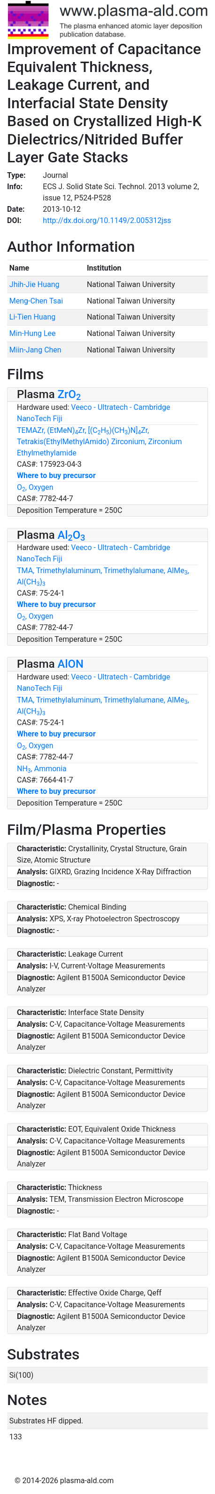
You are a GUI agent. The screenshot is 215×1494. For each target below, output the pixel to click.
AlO (71, 535)
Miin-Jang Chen (35, 349)
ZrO (69, 394)
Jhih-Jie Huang (34, 284)
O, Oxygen (35, 487)
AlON (71, 664)
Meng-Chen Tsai (36, 300)
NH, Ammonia (42, 768)
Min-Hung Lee (32, 333)
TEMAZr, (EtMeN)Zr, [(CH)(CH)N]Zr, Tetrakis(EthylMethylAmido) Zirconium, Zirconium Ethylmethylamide (99, 441)
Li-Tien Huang (32, 316)
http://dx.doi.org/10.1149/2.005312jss (107, 220)
